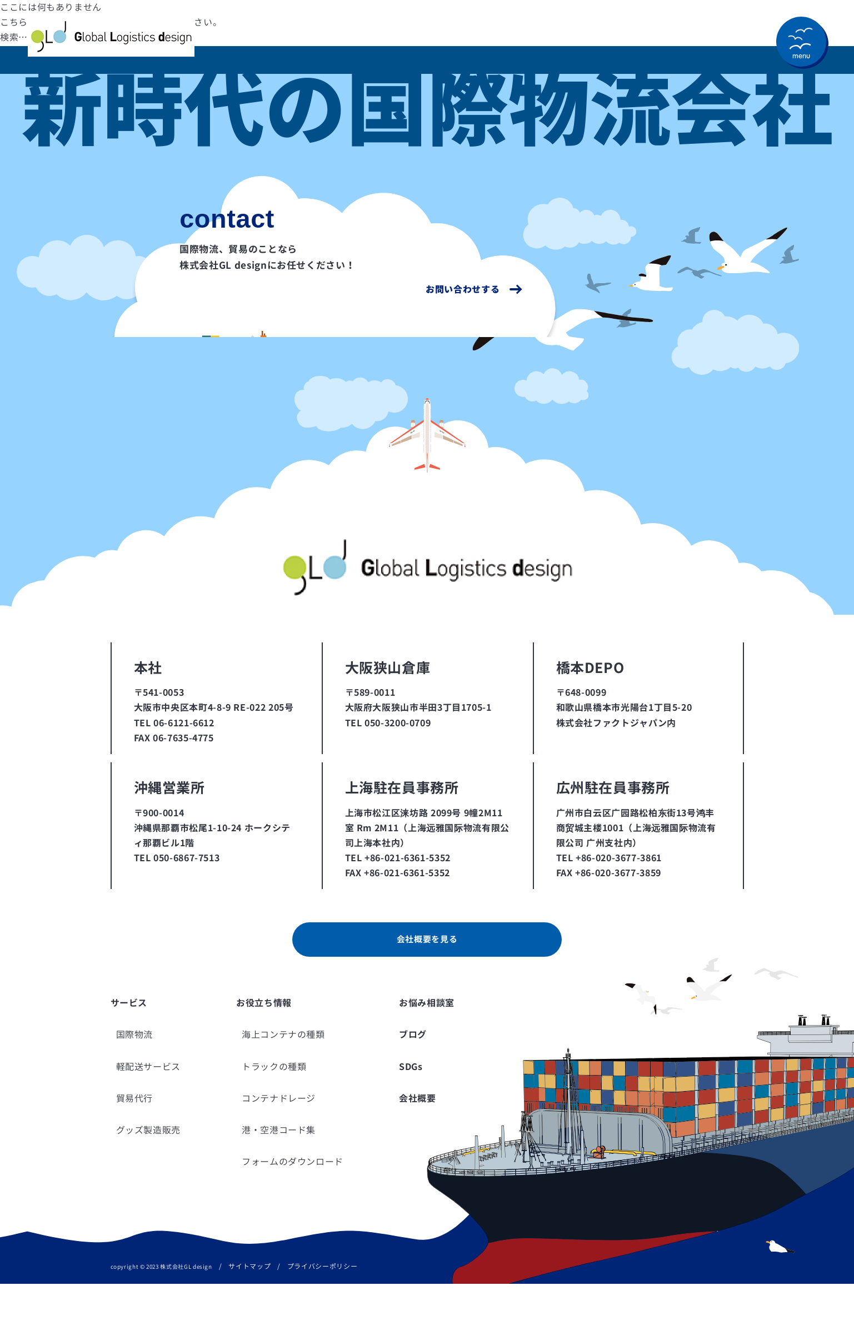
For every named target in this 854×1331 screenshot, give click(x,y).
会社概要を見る (426, 986)
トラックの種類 (274, 1114)
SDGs (411, 1114)
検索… (14, 37)
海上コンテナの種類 (283, 1082)
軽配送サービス (148, 1114)
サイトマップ (249, 1314)
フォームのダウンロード (292, 1209)
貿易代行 (134, 1145)
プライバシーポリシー (322, 1314)
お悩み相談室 (427, 1050)
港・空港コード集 (279, 1177)
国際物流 (134, 1082)
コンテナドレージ (279, 1145)
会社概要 (417, 1145)
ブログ (413, 1082)
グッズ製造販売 (148, 1177)
